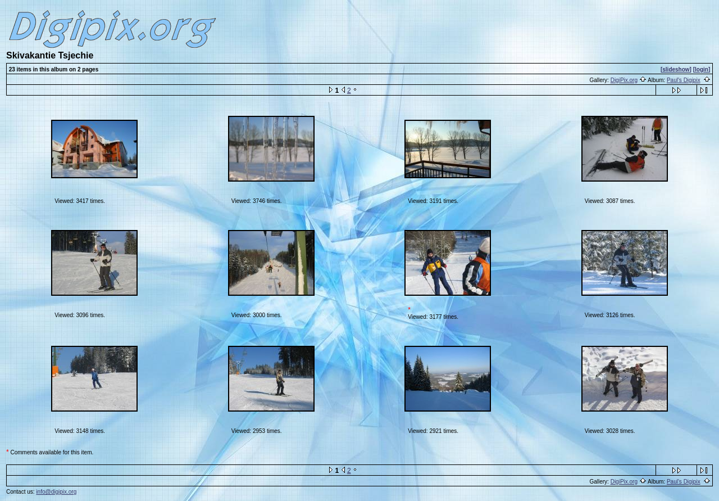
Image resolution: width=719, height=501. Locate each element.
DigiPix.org (624, 80)
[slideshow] (676, 69)
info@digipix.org (56, 492)
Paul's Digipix (683, 80)
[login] (702, 69)
